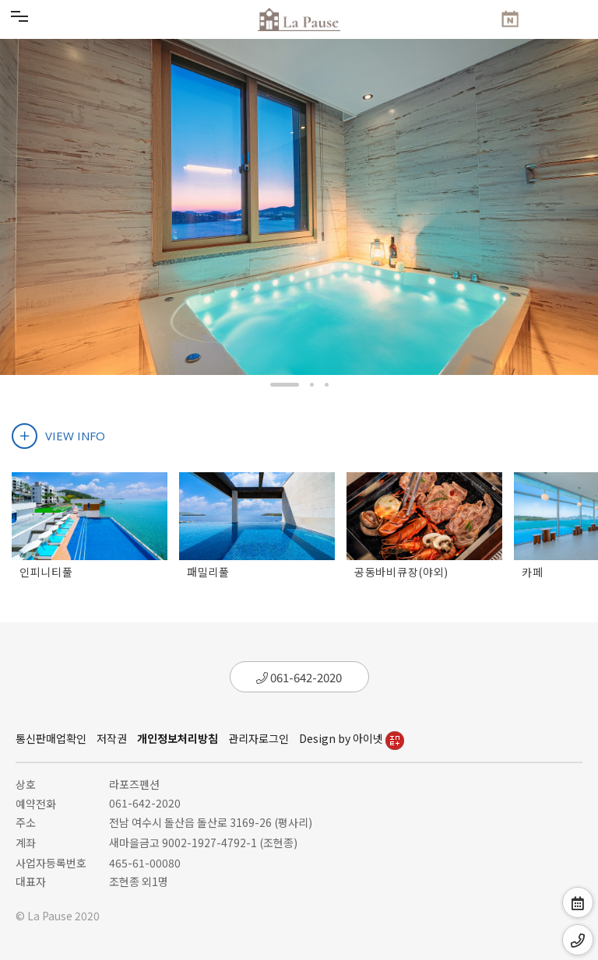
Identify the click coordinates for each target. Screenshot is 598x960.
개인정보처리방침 (177, 738)
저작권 (112, 738)
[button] (284, 385)
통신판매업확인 (51, 738)
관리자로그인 (258, 738)
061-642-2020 (299, 677)
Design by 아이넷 (351, 738)
